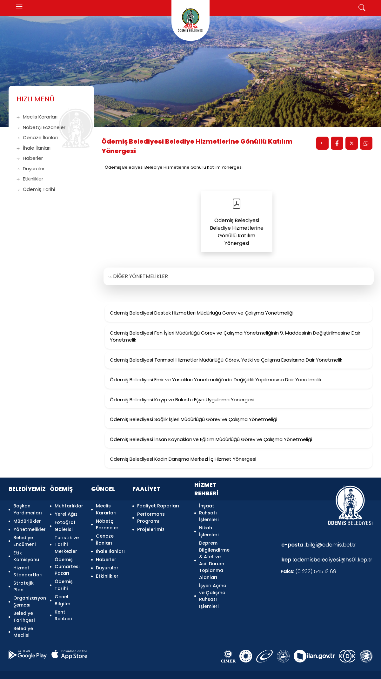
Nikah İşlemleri (209, 529)
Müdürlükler (27, 519)
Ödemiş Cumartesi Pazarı (67, 560)
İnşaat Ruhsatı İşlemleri (209, 512)
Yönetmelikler (27, 526)
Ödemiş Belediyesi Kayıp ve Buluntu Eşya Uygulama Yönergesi (182, 399)
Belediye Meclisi (23, 618)
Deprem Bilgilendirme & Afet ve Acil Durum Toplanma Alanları (213, 556)
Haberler (30, 158)
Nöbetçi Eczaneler (41, 127)
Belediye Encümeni (24, 536)
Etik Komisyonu (26, 550)
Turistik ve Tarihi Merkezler (67, 539)
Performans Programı (151, 515)
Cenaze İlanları (37, 137)
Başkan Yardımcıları (27, 508)
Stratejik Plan (23, 577)
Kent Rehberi (63, 604)
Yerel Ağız (66, 512)
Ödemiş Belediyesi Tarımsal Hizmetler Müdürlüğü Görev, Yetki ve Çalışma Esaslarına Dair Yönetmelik (226, 359)
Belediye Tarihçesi (24, 604)
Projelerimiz (150, 526)
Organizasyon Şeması (27, 591)
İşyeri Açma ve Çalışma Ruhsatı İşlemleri (212, 591)
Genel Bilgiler (62, 591)
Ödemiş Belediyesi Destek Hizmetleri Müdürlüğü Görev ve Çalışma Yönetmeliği (201, 312)
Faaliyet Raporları (158, 505)
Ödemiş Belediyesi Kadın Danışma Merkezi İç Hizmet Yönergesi (183, 459)
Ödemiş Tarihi (36, 189)
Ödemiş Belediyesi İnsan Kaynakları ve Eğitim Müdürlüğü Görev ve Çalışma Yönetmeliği (211, 439)
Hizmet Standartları (27, 563)
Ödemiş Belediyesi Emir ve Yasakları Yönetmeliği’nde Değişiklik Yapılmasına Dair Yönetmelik (216, 379)
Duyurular (30, 168)
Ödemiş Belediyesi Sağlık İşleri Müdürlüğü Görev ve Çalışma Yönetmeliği (193, 419)
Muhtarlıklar (69, 505)
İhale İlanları (33, 148)
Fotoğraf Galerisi (65, 522)
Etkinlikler (30, 178)
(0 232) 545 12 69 (308, 571)
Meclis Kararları (37, 116)
